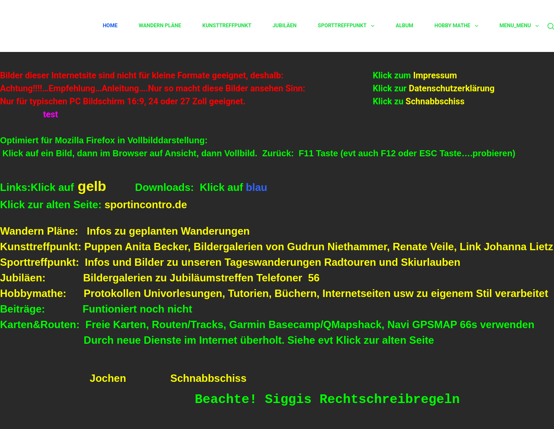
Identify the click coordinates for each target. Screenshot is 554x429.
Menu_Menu (519, 26)
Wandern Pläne (159, 26)
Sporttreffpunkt (346, 26)
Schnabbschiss (433, 101)
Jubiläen (285, 26)
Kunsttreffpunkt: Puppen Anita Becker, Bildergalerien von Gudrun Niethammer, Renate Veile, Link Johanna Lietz (276, 246)
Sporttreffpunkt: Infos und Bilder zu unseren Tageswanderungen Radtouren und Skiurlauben (230, 262)
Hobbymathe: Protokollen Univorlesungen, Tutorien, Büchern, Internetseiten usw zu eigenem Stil (247, 293)
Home (110, 26)
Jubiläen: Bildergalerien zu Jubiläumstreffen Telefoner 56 (159, 278)
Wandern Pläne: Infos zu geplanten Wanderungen (125, 231)
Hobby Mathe (456, 26)
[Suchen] (551, 26)
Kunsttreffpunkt (227, 26)
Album (404, 26)
